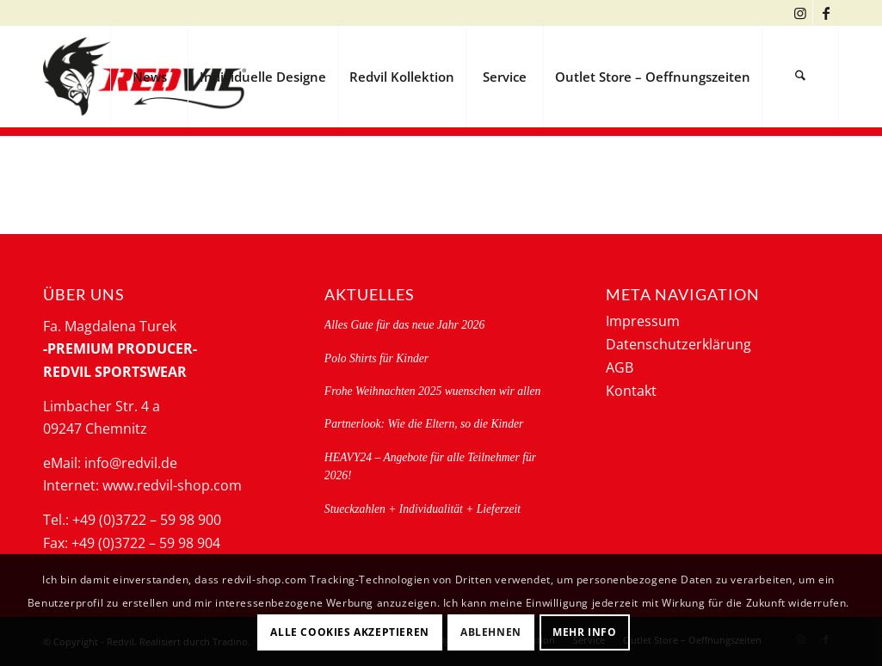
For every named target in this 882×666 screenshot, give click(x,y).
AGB (619, 367)
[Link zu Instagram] (799, 13)
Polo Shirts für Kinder (376, 358)
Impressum (643, 320)
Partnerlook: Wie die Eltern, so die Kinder (423, 423)
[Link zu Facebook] (826, 13)
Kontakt (631, 390)
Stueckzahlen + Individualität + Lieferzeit (422, 509)
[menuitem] (149, 76)
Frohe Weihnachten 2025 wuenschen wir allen (432, 391)
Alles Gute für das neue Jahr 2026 (404, 324)
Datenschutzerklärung (678, 344)
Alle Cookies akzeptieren (349, 632)
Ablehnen (490, 632)
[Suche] (800, 76)
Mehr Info (584, 632)
